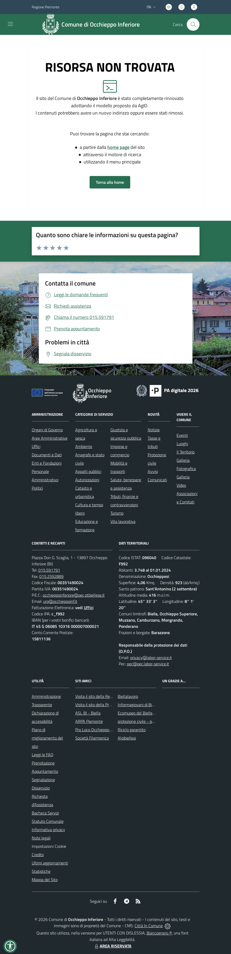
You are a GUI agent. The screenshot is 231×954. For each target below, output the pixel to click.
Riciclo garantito (132, 729)
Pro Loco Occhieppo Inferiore (99, 729)
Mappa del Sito (45, 879)
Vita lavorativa (122, 521)
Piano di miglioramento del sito (47, 737)
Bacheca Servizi (45, 813)
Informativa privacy (48, 829)
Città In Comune (149, 926)
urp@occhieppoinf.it (60, 601)
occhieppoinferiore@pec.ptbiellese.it (74, 595)
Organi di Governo (47, 430)
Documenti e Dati (47, 455)
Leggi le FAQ (42, 754)
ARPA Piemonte (89, 721)
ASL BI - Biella (88, 713)
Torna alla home (110, 182)
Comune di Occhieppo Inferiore (100, 24)
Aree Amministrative (49, 438)
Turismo (116, 513)
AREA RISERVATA (112, 946)
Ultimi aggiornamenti (50, 863)
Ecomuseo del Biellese (137, 713)
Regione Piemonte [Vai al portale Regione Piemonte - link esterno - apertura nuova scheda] (45, 7)
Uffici (36, 446)
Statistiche (41, 871)
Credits (38, 854)
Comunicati (157, 480)
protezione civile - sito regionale (145, 721)
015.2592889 (51, 576)
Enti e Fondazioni (46, 463)
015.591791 (49, 570)
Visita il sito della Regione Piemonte (106, 696)
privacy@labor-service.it (151, 657)
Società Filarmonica (92, 738)
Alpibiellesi (127, 738)
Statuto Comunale (48, 821)
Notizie (154, 430)
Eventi (182, 435)
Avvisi (153, 471)
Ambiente (83, 446)
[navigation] (10, 24)
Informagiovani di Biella (138, 705)
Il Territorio (186, 452)
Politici (37, 488)
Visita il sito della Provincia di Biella (105, 705)
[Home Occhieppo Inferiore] (93, 24)
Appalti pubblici (88, 471)
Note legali (41, 838)
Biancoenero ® (159, 933)
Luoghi (182, 443)
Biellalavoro (128, 696)
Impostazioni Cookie (49, 846)
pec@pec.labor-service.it (148, 664)
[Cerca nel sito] (193, 24)
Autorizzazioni (87, 480)
